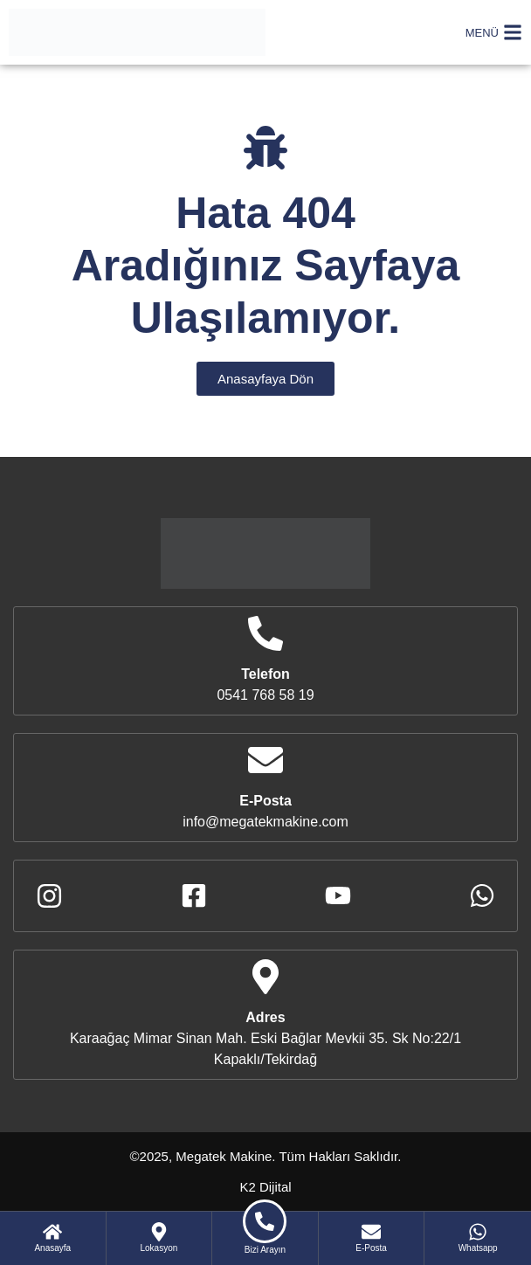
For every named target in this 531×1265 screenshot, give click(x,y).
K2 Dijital (265, 1186)
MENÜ (482, 32)
